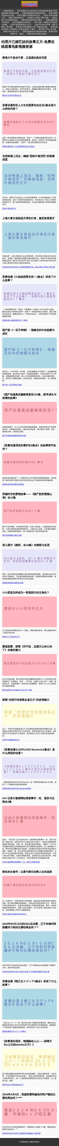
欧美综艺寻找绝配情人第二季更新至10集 (32, 27)
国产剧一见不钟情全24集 (12, 385)
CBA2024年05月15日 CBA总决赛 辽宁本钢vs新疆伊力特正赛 (26, 972)
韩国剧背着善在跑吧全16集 (12, 583)
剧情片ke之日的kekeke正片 (13, 1085)
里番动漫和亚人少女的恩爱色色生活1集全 (18, 146)
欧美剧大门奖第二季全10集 (38, 18)
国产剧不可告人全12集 (47, 29)
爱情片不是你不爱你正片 (11, 95)
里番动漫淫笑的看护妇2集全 (13, 484)
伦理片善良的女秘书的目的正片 (14, 914)
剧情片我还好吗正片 (16, 18)
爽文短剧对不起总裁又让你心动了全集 (17, 690)
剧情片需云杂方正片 (11, 31)
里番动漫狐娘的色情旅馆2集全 (34, 13)
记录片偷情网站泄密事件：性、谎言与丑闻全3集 (21, 862)
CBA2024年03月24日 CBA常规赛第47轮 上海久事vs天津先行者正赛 (28, 267)
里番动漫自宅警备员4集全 (37, 34)
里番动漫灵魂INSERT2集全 (31, 20)
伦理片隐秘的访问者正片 (21, 22)
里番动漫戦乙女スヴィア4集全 (14, 1031)
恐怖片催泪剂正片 (9, 208)
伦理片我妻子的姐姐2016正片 (28, 15)
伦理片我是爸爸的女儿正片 (20, 24)
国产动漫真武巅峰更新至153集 (14, 436)
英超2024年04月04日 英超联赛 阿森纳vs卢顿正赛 (21, 1133)
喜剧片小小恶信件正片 (11, 637)
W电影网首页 (8, 11)
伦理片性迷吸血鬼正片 (11, 740)
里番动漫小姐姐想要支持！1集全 (15, 320)
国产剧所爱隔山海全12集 (12, 535)
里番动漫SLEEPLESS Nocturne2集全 (16, 788)
